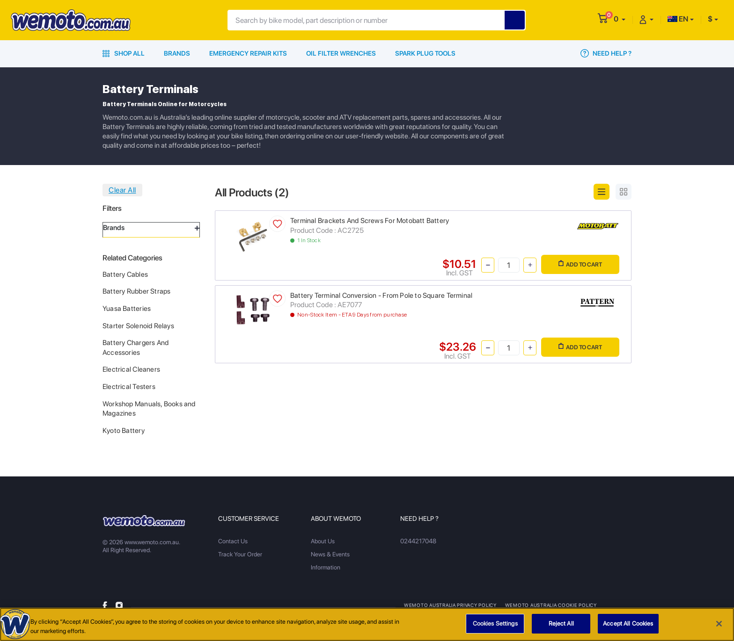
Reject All (561, 624)
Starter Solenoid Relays (138, 326)
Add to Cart (580, 264)
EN (678, 18)
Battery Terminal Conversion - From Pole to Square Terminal (381, 295)
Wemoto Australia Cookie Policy (549, 605)
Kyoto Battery (124, 430)
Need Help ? (605, 53)
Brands (177, 53)
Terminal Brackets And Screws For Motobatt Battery (369, 220)
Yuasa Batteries (127, 308)
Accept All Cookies (628, 624)
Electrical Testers (129, 386)
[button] (619, 18)
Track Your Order (240, 554)
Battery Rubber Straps (136, 291)
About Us (323, 541)
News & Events (330, 554)
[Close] (719, 624)
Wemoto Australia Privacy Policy (450, 605)
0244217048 (417, 541)
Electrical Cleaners (131, 369)
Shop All (124, 53)
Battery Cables (125, 274)
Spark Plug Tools (425, 53)
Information (325, 567)
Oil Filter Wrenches (341, 53)
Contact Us (233, 541)
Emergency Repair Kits (248, 53)
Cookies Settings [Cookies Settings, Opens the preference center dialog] (495, 624)
